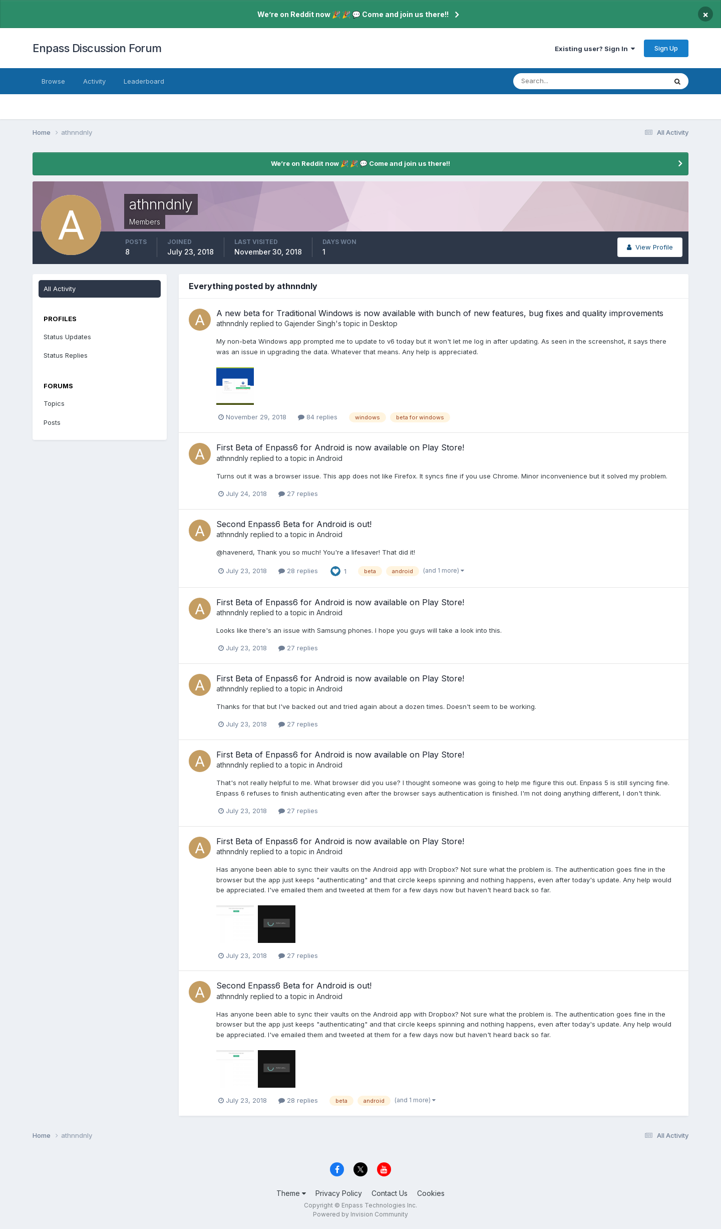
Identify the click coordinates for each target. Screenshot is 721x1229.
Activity (94, 81)
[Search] (557, 81)
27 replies (298, 493)
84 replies (317, 417)
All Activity (60, 289)
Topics (54, 403)
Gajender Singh (309, 323)
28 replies (298, 571)
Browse (53, 81)
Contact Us (390, 1193)
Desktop (384, 323)
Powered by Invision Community (360, 1214)
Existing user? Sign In (595, 49)
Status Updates (67, 337)
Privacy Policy (338, 1193)
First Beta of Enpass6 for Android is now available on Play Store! (340, 447)
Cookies (431, 1193)
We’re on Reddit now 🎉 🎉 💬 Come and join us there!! (353, 14)
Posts (52, 422)
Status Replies (66, 355)
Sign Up (666, 48)
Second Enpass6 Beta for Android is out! (294, 524)
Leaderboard (144, 81)
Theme (291, 1193)
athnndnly (232, 323)
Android (329, 458)
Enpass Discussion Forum (97, 48)
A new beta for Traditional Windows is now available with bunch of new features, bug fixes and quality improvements (439, 313)
